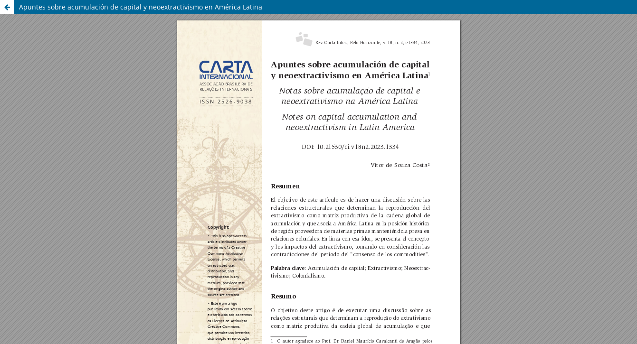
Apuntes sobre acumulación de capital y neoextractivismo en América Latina (140, 6)
